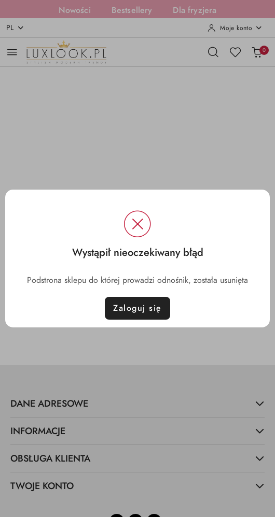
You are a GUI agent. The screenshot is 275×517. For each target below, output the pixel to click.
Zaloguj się (137, 308)
